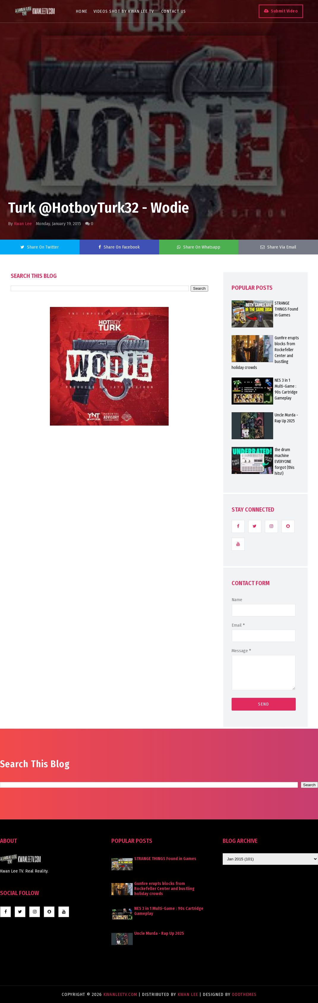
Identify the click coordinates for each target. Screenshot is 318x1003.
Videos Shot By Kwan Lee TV (124, 11)
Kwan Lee (23, 223)
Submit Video (284, 11)
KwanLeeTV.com (121, 994)
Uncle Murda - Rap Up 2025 (159, 933)
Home (82, 11)
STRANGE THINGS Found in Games (165, 858)
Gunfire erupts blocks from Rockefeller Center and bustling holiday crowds (164, 888)
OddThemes (244, 994)
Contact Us (173, 11)
